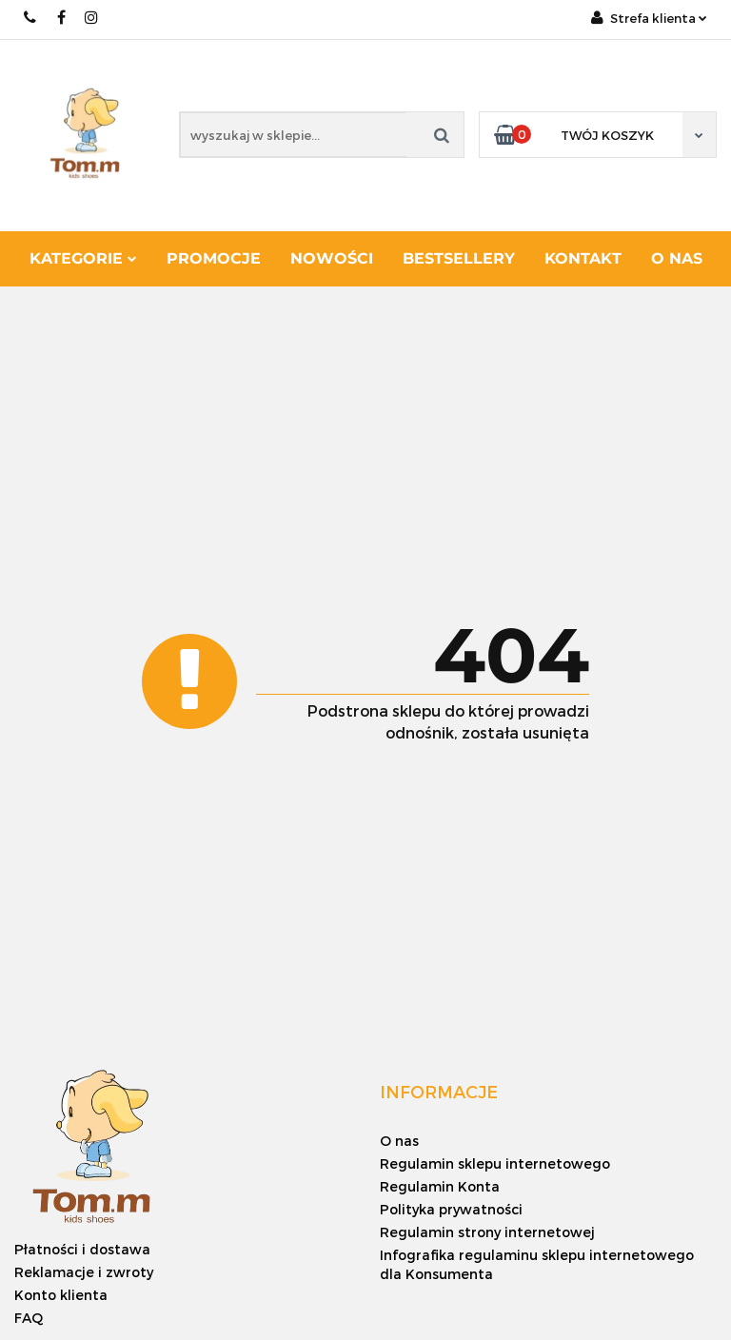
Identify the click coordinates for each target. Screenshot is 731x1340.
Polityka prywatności (451, 1209)
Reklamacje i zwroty (83, 1272)
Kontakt (583, 258)
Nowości (331, 258)
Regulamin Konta (440, 1186)
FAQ (28, 1318)
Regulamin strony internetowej (487, 1232)
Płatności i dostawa (82, 1249)
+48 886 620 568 (31, 17)
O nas (676, 258)
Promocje (214, 258)
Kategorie (83, 258)
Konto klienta (61, 1295)
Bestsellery (459, 258)
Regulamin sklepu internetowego (495, 1163)
